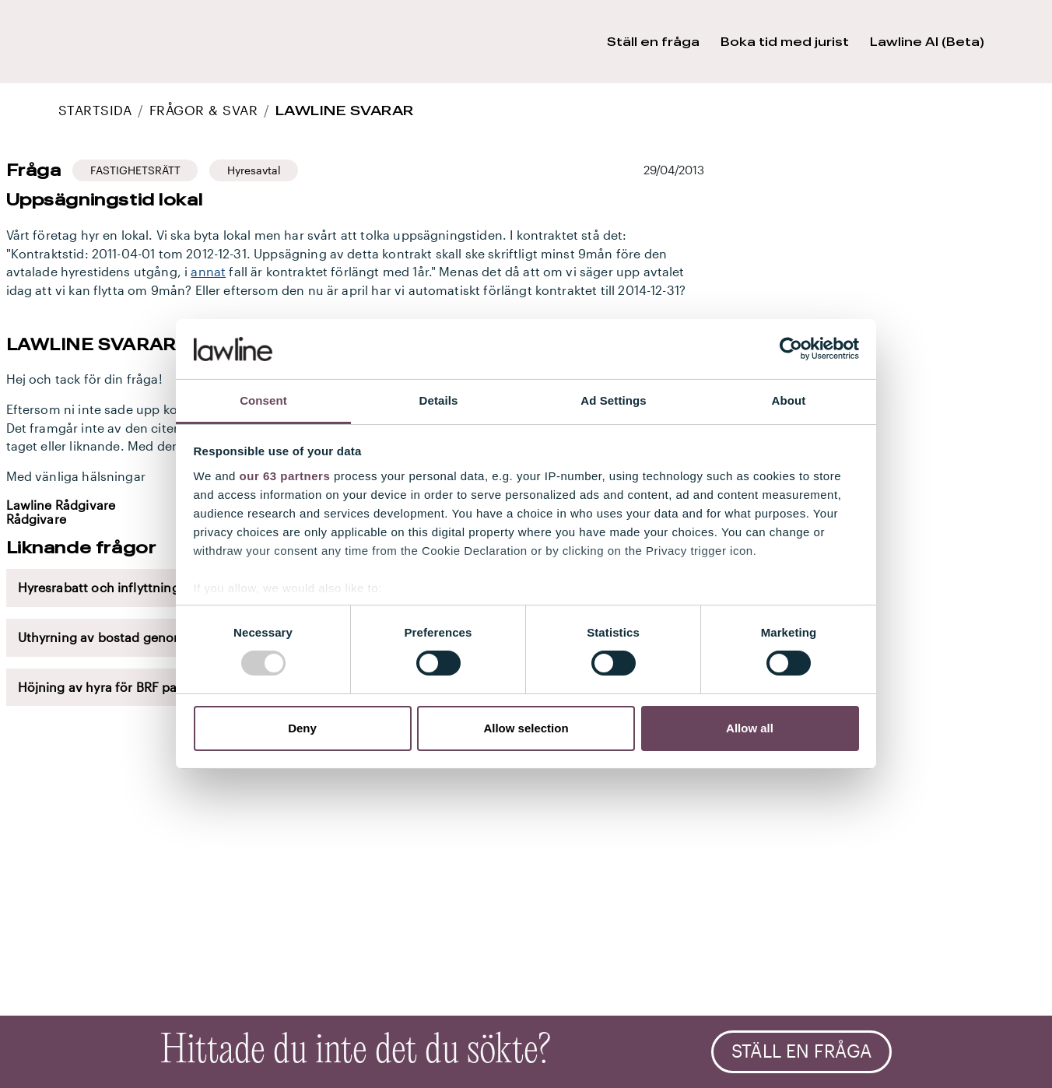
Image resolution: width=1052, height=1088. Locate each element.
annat (208, 272)
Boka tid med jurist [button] (785, 41)
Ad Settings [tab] (613, 400)
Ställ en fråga (801, 1051)
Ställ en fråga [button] (653, 41)
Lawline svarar (344, 110)
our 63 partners (285, 476)
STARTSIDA (95, 110)
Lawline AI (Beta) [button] (927, 41)
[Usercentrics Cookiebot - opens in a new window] (791, 348)
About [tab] (789, 400)
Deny (302, 728)
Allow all (749, 728)
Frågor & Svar (203, 110)
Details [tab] (438, 400)
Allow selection (525, 728)
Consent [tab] (263, 400)
